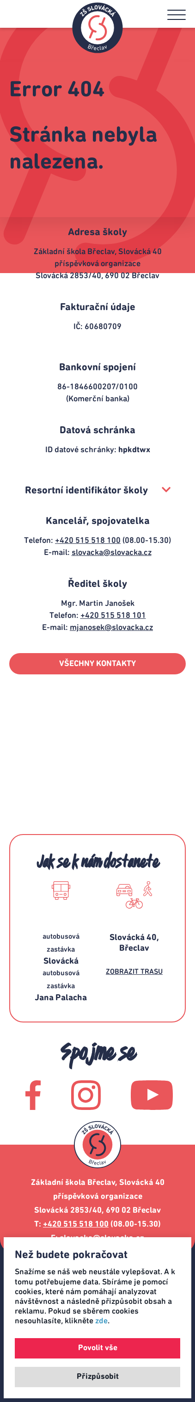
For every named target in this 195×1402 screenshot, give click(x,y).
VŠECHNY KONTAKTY (97, 664)
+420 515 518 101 (113, 615)
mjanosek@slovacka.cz (111, 627)
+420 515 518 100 (88, 540)
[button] (176, 14)
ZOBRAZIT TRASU (134, 971)
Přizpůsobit (98, 1376)
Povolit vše (97, 1348)
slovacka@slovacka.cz (112, 552)
